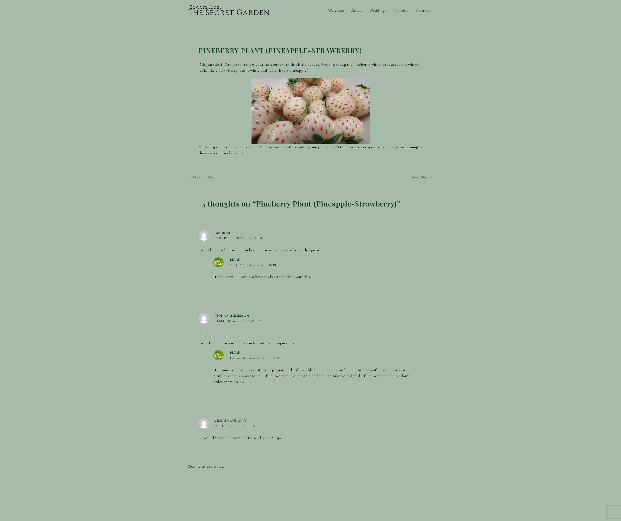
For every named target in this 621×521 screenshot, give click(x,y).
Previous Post (201, 177)
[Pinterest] (429, 504)
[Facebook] (410, 504)
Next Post (422, 177)
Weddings (378, 10)
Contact (423, 10)
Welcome (336, 10)
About (356, 10)
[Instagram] (420, 504)
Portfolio (401, 10)
